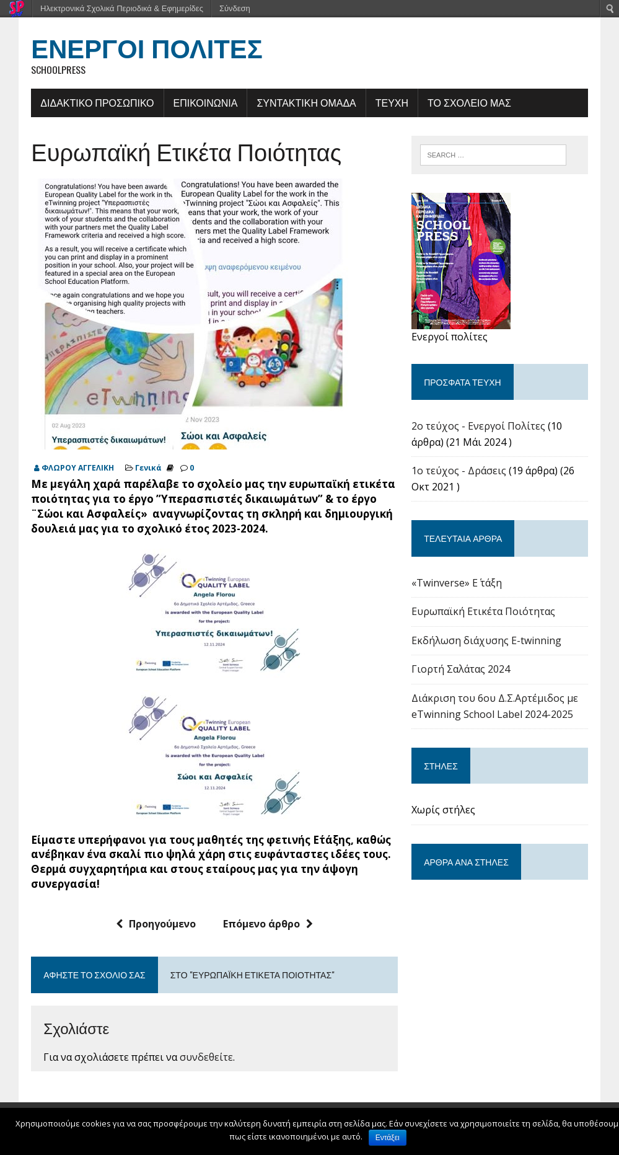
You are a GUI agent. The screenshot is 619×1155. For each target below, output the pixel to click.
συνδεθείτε (206, 1057)
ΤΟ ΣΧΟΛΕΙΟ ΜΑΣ (469, 102)
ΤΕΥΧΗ (391, 102)
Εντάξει (387, 1137)
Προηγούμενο (156, 924)
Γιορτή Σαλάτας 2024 (460, 669)
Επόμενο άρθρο (268, 924)
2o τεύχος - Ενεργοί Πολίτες (478, 426)
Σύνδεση (234, 8)
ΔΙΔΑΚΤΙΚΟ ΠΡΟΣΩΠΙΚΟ (97, 102)
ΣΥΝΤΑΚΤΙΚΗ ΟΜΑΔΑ (306, 102)
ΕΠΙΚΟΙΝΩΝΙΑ (205, 102)
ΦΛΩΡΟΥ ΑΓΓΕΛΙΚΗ (78, 467)
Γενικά (148, 467)
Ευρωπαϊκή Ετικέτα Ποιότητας (483, 611)
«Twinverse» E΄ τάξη (456, 583)
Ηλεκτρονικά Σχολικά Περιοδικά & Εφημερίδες (121, 8)
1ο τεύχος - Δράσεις (458, 470)
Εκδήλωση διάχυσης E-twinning (486, 640)
